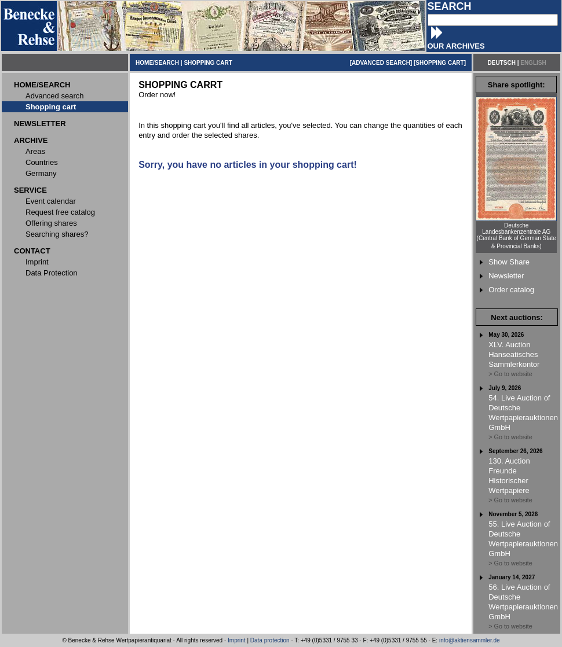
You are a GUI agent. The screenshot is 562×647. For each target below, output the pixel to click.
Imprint (237, 640)
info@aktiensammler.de (469, 640)
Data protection (270, 640)
